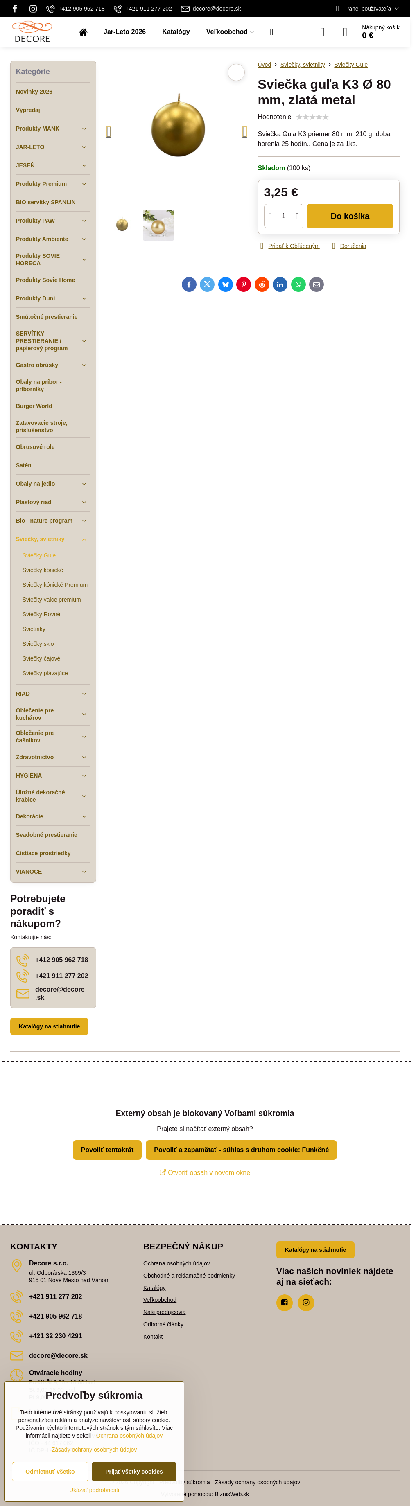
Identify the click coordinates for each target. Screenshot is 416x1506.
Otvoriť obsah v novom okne (205, 1172)
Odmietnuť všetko (50, 1471)
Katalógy (154, 1288)
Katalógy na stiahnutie (49, 1026)
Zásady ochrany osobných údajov (258, 1482)
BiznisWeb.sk (232, 1494)
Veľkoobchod (159, 1299)
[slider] (312, 117)
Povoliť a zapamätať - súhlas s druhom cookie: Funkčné (241, 1149)
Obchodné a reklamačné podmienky (189, 1275)
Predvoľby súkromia (184, 1482)
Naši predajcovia (164, 1312)
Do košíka (350, 216)
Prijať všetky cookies (134, 1471)
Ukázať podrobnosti (94, 1490)
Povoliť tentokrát (107, 1149)
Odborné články (163, 1324)
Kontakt (153, 1336)
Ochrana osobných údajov (176, 1263)
